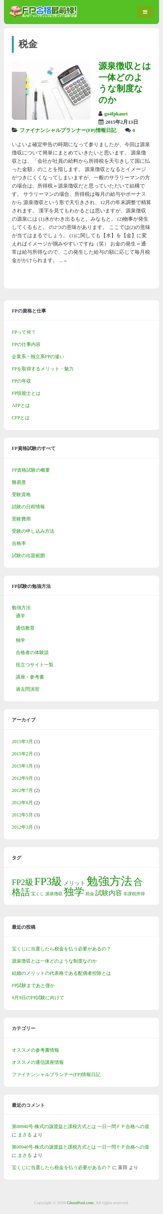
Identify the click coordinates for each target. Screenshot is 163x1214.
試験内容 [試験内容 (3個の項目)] (108, 893)
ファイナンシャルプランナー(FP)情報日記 (68, 130)
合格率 (19, 543)
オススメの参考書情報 (35, 1050)
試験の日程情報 (28, 506)
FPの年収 (21, 381)
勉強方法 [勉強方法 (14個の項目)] (109, 881)
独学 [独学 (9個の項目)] (74, 892)
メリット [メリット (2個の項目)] (74, 883)
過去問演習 (27, 689)
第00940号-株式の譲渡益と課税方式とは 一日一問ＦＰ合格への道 (80, 1126)
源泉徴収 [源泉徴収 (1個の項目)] (54, 894)
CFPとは (21, 417)
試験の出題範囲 (28, 555)
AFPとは (21, 405)
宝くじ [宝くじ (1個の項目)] (37, 894)
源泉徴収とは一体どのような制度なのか (54, 961)
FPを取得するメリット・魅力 (43, 369)
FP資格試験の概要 (31, 470)
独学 (20, 640)
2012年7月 (22, 790)
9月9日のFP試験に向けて (38, 997)
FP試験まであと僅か (33, 985)
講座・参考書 (30, 677)
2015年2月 (22, 754)
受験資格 (21, 494)
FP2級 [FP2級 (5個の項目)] (22, 882)
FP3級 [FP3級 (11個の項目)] (49, 881)
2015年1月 (22, 766)
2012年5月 (22, 815)
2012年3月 (22, 827)
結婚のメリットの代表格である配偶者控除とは (61, 973)
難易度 (19, 482)
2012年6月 (22, 802)
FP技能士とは (26, 393)
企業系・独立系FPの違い (38, 356)
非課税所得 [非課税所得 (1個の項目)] (134, 894)
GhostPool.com (80, 1202)
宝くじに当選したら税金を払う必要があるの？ (61, 949)
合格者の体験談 (32, 652)
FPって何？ (24, 332)
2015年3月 (22, 741)
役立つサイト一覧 (35, 664)
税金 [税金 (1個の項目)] (89, 894)
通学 (20, 616)
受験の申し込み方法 (33, 531)
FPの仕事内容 (26, 344)
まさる (25, 1135)
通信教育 (25, 628)
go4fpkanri (116, 114)
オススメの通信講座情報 (38, 1062)
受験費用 (21, 519)
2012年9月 (22, 778)
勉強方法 (21, 607)
